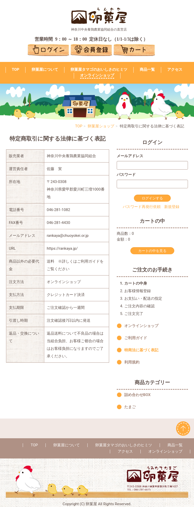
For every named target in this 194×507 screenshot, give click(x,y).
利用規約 (131, 362)
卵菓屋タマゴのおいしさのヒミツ (98, 69)
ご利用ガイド (135, 338)
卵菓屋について (45, 69)
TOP (15, 69)
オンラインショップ (97, 75)
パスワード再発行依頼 (142, 206)
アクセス (174, 69)
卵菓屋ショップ (101, 126)
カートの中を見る (152, 251)
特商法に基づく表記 (141, 350)
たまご (130, 407)
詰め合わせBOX (137, 395)
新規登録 (171, 206)
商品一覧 (147, 69)
